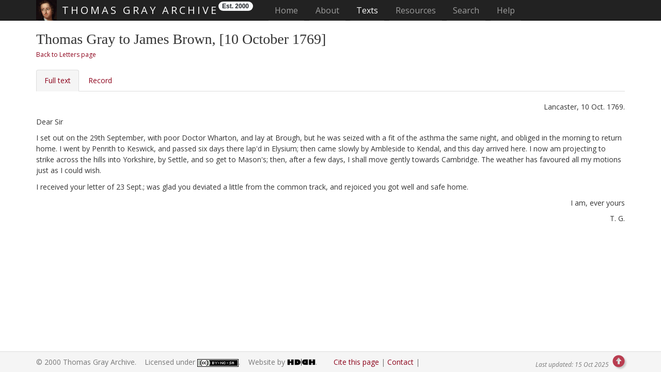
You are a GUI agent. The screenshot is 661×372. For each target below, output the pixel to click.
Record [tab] (100, 80)
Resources (416, 10)
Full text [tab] (57, 80)
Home (289, 10)
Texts (367, 10)
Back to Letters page (66, 54)
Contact (400, 362)
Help (506, 10)
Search (466, 10)
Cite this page (356, 362)
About (327, 10)
